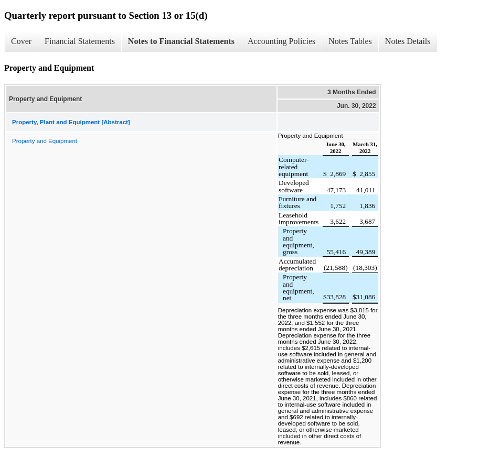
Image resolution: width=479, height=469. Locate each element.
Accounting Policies (281, 41)
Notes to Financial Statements (181, 41)
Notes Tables (350, 41)
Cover (21, 41)
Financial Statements (80, 41)
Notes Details (408, 41)
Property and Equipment (44, 141)
